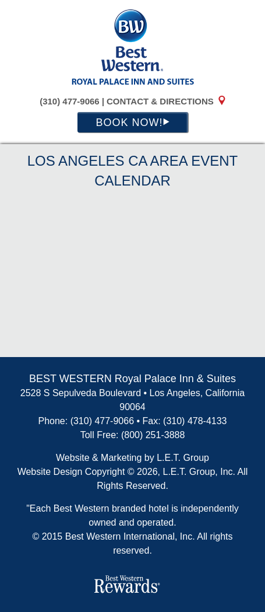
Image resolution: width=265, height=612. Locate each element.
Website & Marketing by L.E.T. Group (132, 458)
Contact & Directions (160, 101)
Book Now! (132, 122)
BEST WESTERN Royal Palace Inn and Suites (133, 47)
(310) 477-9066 (70, 101)
